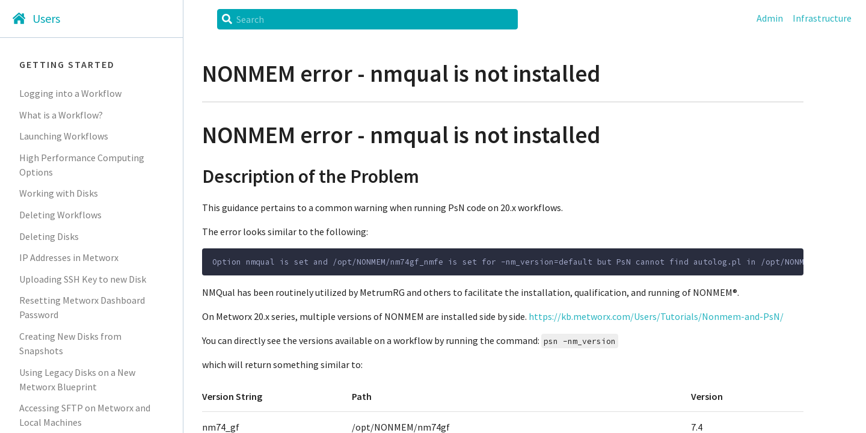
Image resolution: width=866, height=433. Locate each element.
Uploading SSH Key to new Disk (82, 279)
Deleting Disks (49, 236)
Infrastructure (822, 18)
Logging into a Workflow (70, 93)
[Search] (373, 19)
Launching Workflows (63, 136)
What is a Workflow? (61, 115)
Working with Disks (58, 193)
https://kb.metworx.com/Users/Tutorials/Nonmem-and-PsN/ (656, 316)
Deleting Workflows (60, 215)
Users (46, 18)
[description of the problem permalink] (183, 176)
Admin (770, 18)
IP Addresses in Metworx (68, 257)
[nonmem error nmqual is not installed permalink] (183, 135)
